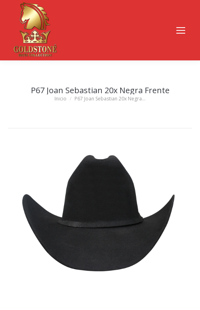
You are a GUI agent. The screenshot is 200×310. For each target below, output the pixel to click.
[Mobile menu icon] (181, 30)
